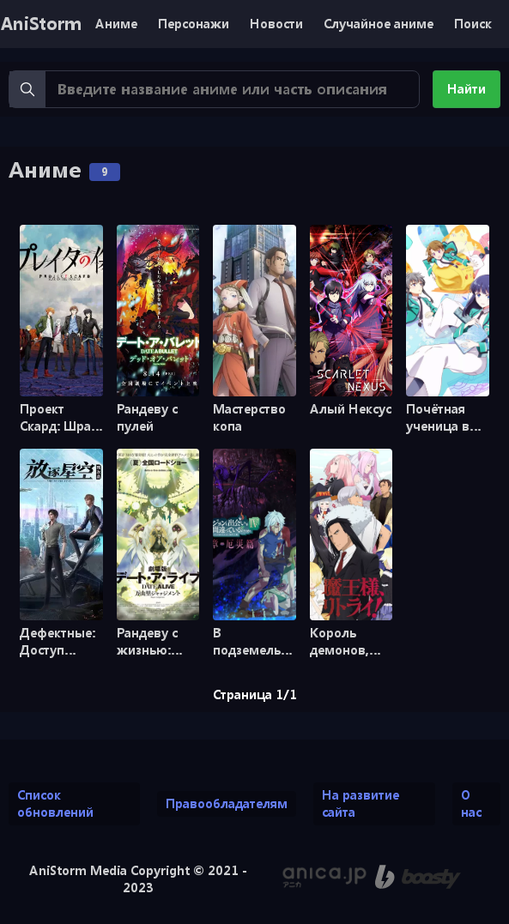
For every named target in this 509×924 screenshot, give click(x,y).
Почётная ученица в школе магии (447, 418)
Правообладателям (227, 803)
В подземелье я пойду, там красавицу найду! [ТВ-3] (254, 642)
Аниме (116, 23)
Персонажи (193, 23)
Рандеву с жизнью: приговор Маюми (147, 642)
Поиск (473, 23)
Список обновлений (55, 803)
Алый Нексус (350, 409)
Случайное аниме (378, 23)
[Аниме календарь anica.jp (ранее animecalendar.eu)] (324, 876)
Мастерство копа (249, 417)
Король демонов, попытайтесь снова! (350, 642)
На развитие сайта (360, 803)
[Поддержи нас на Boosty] (418, 876)
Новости (276, 23)
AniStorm (41, 23)
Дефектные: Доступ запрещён (57, 642)
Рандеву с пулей (147, 417)
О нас (471, 803)
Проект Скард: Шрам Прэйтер (60, 418)
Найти (466, 89)
